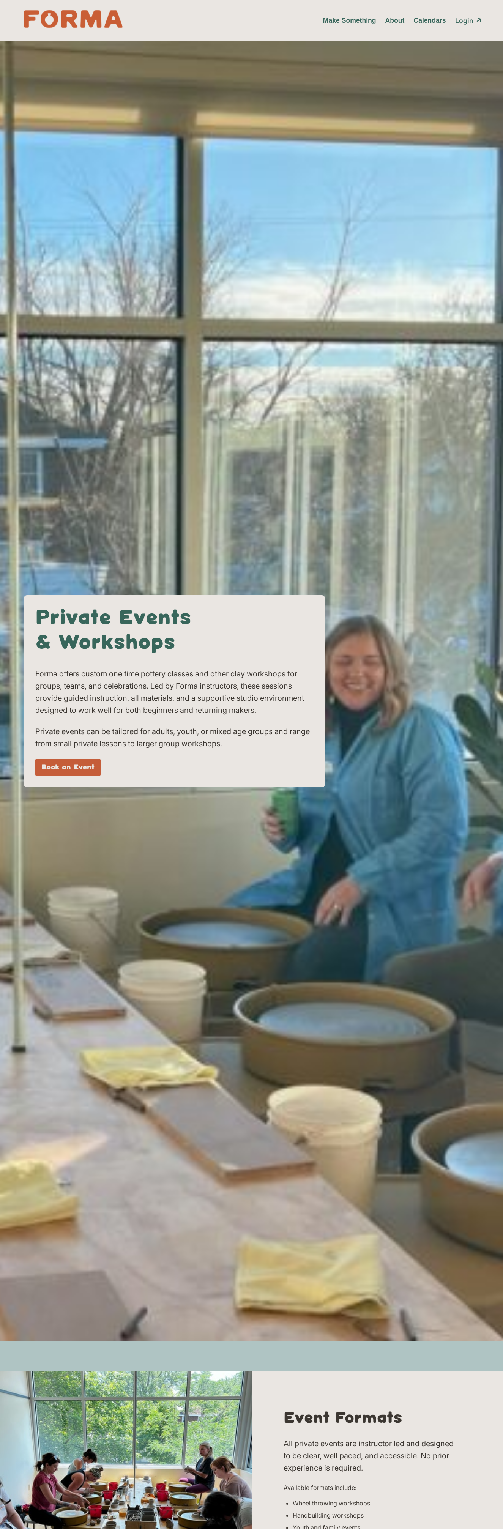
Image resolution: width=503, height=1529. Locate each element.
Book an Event (68, 767)
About (395, 20)
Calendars (429, 20)
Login (467, 20)
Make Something (349, 20)
